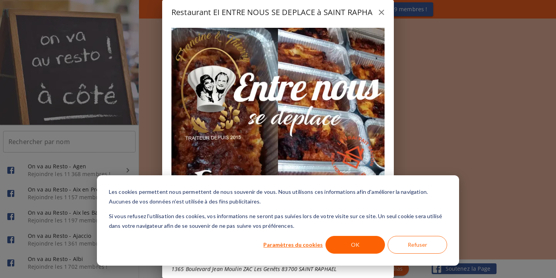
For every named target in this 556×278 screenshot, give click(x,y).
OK (355, 244)
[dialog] (278, 220)
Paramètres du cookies (293, 244)
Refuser (417, 244)
